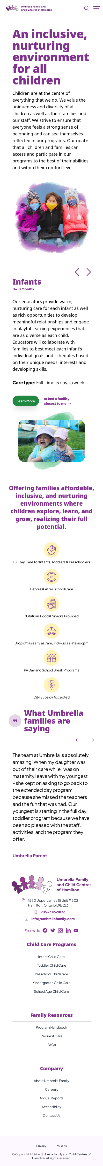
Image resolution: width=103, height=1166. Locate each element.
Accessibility (51, 1106)
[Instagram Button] (60, 930)
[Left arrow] (79, 740)
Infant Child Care (51, 956)
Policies (61, 1146)
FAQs (51, 1044)
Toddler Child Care (51, 965)
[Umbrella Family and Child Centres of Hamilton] (28, 8)
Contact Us (51, 1115)
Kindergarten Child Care (51, 982)
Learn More (25, 401)
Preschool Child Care (51, 974)
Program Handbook (51, 1027)
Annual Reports (52, 1098)
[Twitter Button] (52, 930)
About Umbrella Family (51, 1080)
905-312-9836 (53, 912)
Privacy (41, 1146)
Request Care (52, 1036)
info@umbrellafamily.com (53, 918)
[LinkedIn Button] (68, 930)
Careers (51, 1089)
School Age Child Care (51, 991)
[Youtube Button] (76, 931)
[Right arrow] (91, 740)
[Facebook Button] (45, 930)
